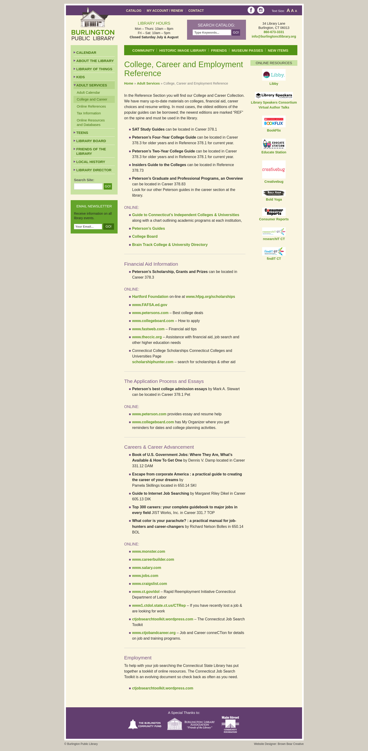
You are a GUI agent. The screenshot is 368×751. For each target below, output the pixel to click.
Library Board (91, 141)
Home (128, 83)
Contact (196, 10)
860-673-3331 (274, 32)
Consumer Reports (274, 219)
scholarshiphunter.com (152, 362)
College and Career (92, 99)
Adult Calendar (88, 92)
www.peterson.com (149, 414)
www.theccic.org (147, 337)
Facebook (251, 10)
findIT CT (274, 259)
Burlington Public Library (93, 23)
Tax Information (89, 113)
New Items (278, 50)
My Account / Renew (165, 10)
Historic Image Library (182, 50)
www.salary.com (146, 568)
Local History (90, 162)
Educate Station (273, 152)
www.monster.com (148, 551)
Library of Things (94, 69)
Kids (80, 77)
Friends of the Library (91, 151)
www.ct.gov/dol (146, 592)
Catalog (134, 10)
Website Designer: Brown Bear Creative (279, 744)
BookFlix (274, 130)
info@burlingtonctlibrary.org (274, 36)
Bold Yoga (274, 199)
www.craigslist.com (149, 584)
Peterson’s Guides (148, 228)
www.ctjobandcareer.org (154, 633)
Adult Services (148, 83)
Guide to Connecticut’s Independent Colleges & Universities (185, 215)
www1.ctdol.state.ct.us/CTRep (159, 605)
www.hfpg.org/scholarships (210, 297)
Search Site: (84, 180)
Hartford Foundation (150, 297)
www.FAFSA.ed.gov (149, 305)
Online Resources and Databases (91, 122)
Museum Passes (247, 50)
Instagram (260, 10)
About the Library (95, 61)
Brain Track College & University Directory (170, 245)
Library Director (93, 170)
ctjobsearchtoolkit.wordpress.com (162, 619)
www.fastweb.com (148, 329)
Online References (91, 106)
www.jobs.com (145, 576)
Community (143, 50)
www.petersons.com (150, 313)
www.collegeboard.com (153, 321)
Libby (273, 84)
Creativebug (274, 181)
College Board (145, 236)
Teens (82, 133)
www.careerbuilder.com (153, 559)
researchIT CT (274, 239)
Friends (219, 50)
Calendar (86, 52)
